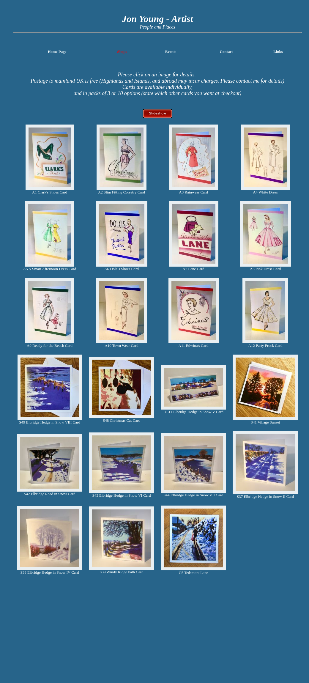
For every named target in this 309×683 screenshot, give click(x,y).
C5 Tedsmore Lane (193, 572)
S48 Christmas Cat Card (121, 420)
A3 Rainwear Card (193, 192)
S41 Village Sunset (265, 422)
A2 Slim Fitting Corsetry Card (121, 192)
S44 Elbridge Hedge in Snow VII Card (193, 495)
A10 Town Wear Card (121, 345)
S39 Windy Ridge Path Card (121, 572)
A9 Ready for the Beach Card (49, 345)
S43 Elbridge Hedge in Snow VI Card (121, 495)
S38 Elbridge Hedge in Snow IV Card (50, 572)
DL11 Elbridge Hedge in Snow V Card (193, 412)
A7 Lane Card (193, 269)
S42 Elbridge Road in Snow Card (49, 494)
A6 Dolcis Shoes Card (121, 269)
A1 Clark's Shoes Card (49, 192)
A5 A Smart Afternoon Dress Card (49, 269)
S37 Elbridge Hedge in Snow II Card (265, 496)
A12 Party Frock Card (265, 345)
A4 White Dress (265, 192)
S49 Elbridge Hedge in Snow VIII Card (49, 422)
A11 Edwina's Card (194, 345)
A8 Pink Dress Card (265, 269)
